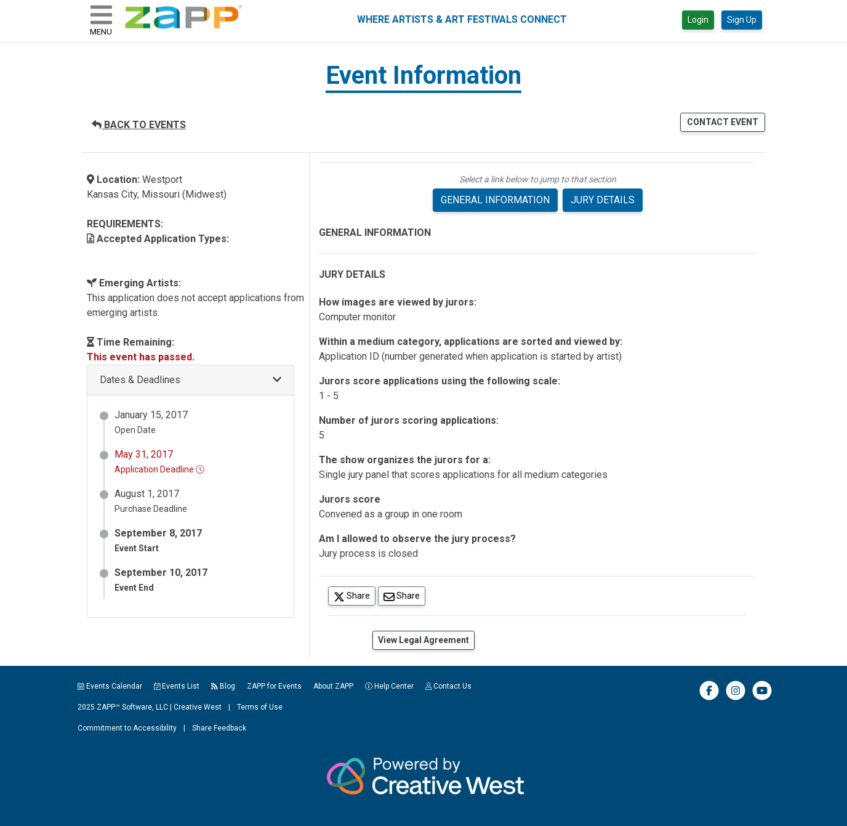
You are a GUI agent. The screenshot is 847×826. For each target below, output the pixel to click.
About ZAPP (333, 686)
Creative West (198, 707)
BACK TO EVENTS (139, 125)
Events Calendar (110, 686)
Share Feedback (219, 728)
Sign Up (742, 20)
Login (698, 20)
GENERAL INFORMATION (495, 200)
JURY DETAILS (603, 200)
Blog (223, 686)
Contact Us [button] (448, 686)
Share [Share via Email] (404, 595)
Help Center (389, 686)
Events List (177, 686)
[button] (190, 380)
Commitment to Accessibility (127, 728)
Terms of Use (260, 707)
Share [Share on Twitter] (354, 595)
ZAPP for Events (274, 686)
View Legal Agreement (423, 640)
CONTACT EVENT (722, 122)
